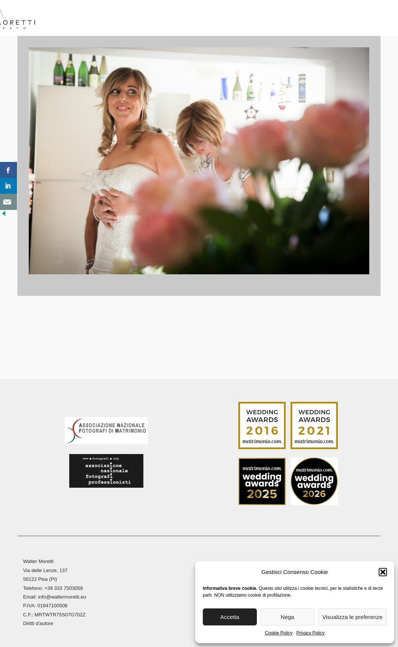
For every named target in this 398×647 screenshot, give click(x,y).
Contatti (359, 19)
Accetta (229, 617)
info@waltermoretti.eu (62, 595)
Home (60, 19)
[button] (383, 572)
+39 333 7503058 (63, 586)
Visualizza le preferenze (352, 617)
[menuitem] (389, 21)
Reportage (223, 19)
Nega (287, 617)
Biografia (95, 19)
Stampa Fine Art (282, 19)
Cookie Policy (278, 633)
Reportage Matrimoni (158, 19)
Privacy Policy (310, 633)
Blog (326, 19)
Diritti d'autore (38, 622)
